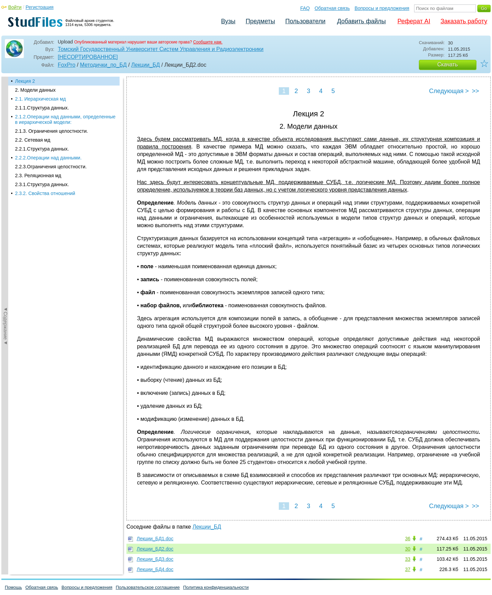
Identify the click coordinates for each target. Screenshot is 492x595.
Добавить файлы (361, 21)
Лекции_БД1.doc (155, 538)
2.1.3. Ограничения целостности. (51, 131)
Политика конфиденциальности (216, 587)
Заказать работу (463, 21)
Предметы (260, 21)
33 (407, 559)
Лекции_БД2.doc (155, 549)
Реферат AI (413, 21)
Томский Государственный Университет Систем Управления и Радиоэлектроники (160, 49)
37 (407, 569)
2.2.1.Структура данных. (42, 149)
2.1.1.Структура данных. (42, 108)
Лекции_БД (145, 65)
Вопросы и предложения (382, 8)
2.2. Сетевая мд (32, 140)
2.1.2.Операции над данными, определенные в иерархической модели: (65, 119)
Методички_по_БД (103, 65)
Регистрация (40, 7)
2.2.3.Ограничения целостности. (51, 166)
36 (407, 538)
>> (475, 91)
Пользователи (305, 21)
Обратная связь (332, 8)
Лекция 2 (25, 81)
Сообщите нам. (207, 42)
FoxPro (67, 65)
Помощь (13, 587)
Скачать (447, 64)
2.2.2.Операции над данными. (48, 157)
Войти (15, 7)
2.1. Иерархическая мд (40, 99)
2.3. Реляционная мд (38, 175)
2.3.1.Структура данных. (42, 184)
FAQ (305, 8)
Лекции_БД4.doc (155, 569)
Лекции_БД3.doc (155, 559)
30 (407, 549)
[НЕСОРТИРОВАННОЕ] (88, 57)
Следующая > (449, 91)
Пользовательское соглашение (148, 587)
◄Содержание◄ (5, 196)
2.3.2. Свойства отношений (45, 193)
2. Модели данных (35, 90)
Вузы (228, 21)
